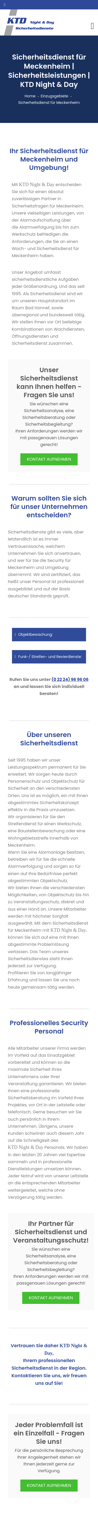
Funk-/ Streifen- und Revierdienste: (48, 656)
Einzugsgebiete (54, 96)
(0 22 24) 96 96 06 (70, 679)
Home (30, 96)
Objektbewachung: (34, 634)
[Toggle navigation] (92, 26)
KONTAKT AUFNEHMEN (49, 459)
